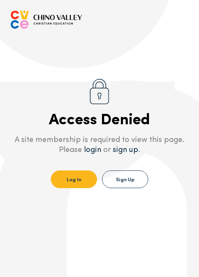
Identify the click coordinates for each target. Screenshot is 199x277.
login (92, 150)
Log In (74, 179)
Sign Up (125, 179)
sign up (125, 150)
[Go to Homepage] (46, 19)
